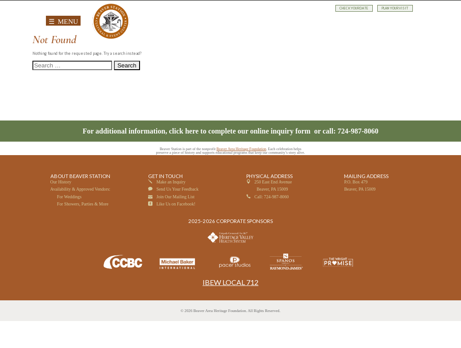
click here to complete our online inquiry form (240, 158)
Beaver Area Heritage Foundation (241, 176)
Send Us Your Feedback (177, 216)
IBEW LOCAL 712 (230, 309)
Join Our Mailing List (175, 223)
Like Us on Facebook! (175, 230)
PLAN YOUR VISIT (394, 8)
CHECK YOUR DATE (354, 8)
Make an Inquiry (170, 208)
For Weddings (69, 223)
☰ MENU (63, 21)
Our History (61, 208)
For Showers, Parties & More (82, 230)
